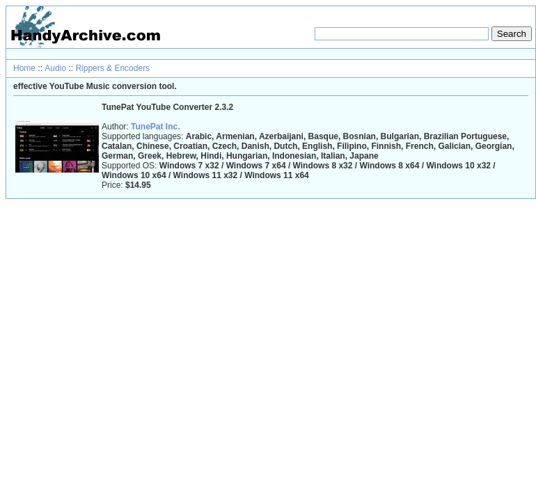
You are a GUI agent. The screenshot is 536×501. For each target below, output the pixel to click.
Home (24, 68)
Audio (55, 68)
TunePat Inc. (155, 127)
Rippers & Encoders (112, 68)
